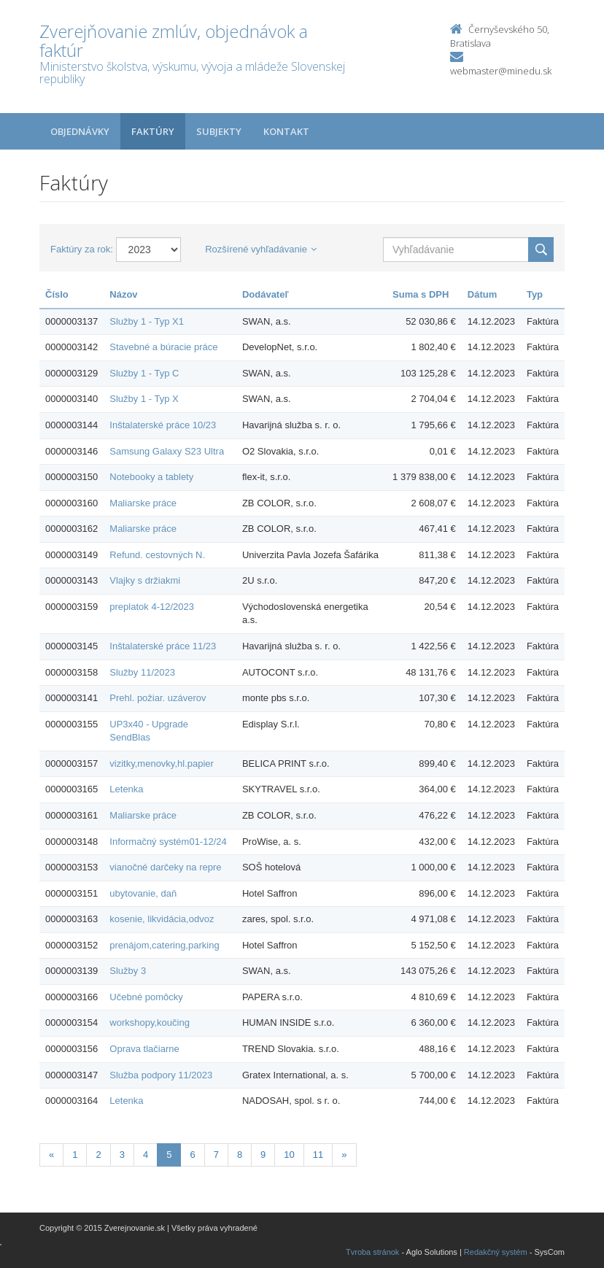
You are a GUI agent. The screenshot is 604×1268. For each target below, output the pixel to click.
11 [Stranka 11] (318, 1154)
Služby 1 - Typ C (144, 373)
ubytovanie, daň (143, 893)
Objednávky (79, 131)
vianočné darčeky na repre (165, 867)
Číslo (57, 294)
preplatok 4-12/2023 (151, 606)
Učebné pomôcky (145, 996)
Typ (535, 294)
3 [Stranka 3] (122, 1154)
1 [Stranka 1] (74, 1154)
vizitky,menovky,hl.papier (161, 763)
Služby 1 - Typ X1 (146, 321)
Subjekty (218, 131)
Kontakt (286, 131)
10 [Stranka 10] (289, 1154)
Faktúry (152, 131)
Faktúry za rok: (81, 249)
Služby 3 (127, 970)
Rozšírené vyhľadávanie (261, 249)
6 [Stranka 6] (192, 1154)
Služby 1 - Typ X (143, 398)
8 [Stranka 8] (239, 1154)
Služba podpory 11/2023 (160, 1075)
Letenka (126, 789)
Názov (123, 294)
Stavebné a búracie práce (163, 346)
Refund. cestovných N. (157, 554)
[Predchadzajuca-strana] (51, 1155)
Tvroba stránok (372, 1252)
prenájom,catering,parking (164, 945)
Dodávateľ (265, 294)
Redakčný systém (495, 1252)
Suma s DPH (420, 294)
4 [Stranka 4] (145, 1154)
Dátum (482, 294)
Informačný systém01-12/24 (167, 841)
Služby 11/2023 (142, 672)
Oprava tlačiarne (144, 1048)
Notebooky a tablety (151, 476)
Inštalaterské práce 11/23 (162, 646)
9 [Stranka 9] (263, 1154)
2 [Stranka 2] (98, 1154)
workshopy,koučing (149, 1022)
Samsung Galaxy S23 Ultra (166, 451)
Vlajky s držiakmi (144, 580)
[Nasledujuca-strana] (344, 1155)
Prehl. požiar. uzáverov (157, 697)
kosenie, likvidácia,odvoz (161, 918)
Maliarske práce (143, 503)
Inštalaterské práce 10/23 (162, 425)
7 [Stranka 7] (216, 1154)
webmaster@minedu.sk (500, 70)
